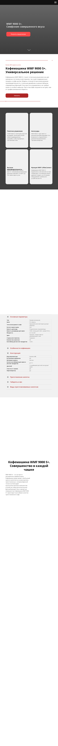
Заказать (17, 95)
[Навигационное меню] (55, 2)
